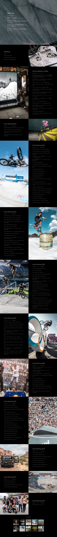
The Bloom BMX (21, 20)
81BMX (9, 22)
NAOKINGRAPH (12, 3)
